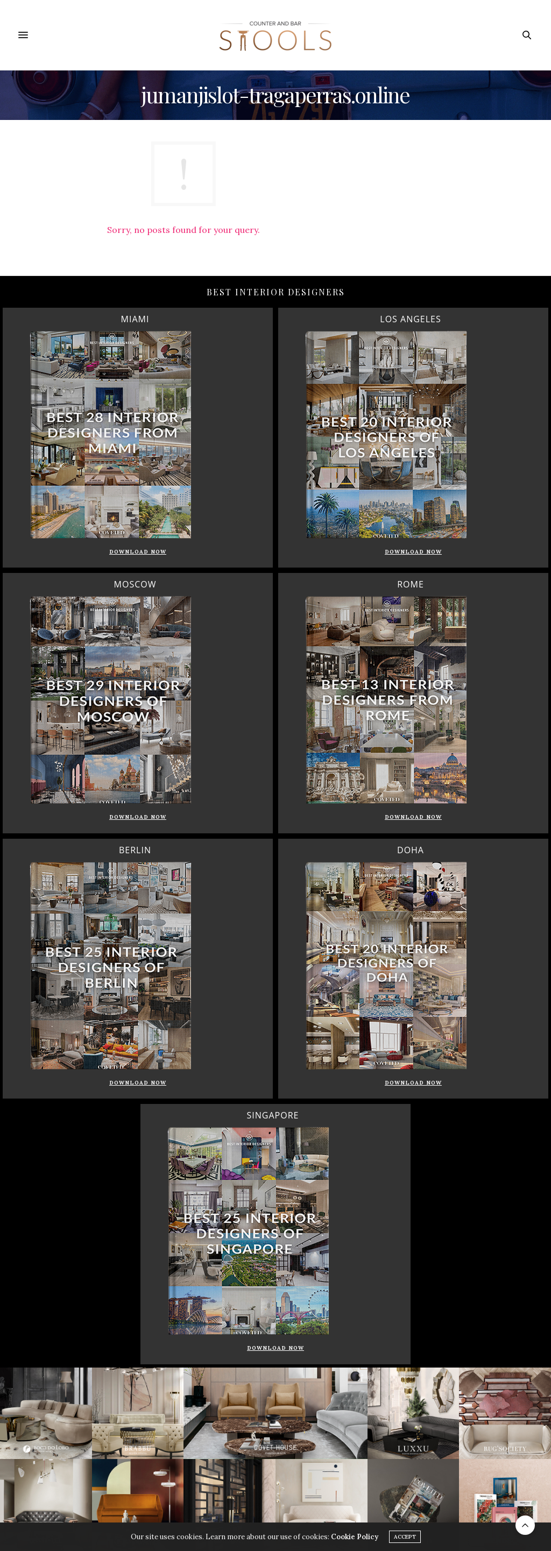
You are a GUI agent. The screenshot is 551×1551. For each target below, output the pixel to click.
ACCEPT (405, 1539)
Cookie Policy (354, 1539)
